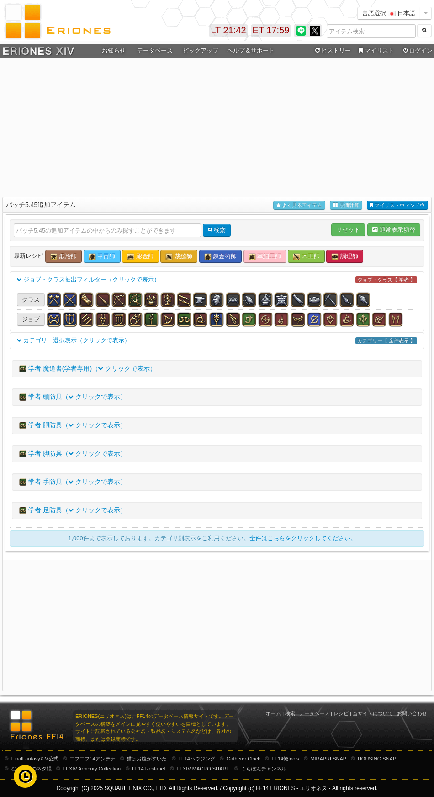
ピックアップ (200, 50)
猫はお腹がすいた (147, 758)
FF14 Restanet (148, 768)
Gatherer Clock (243, 758)
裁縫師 (178, 256)
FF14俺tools (285, 758)
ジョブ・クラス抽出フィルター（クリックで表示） (217, 280)
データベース (155, 50)
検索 (290, 713)
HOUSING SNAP (377, 758)
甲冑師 (102, 256)
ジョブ (31, 319)
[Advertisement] (217, 126)
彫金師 (140, 256)
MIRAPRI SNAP (328, 758)
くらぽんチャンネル (263, 768)
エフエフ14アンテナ (92, 758)
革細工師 (265, 256)
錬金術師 (220, 256)
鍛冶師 (63, 256)
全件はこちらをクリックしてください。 (302, 538)
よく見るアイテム (299, 205)
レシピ (341, 713)
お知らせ (114, 50)
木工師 (306, 256)
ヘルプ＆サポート (251, 50)
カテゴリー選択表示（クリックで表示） (217, 340)
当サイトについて (373, 713)
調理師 (344, 256)
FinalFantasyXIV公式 (34, 758)
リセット (348, 229)
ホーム (273, 713)
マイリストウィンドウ (397, 205)
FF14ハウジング (196, 758)
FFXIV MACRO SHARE (203, 768)
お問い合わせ (412, 713)
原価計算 (346, 205)
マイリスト (375, 51)
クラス (31, 299)
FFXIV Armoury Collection (92, 768)
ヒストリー (331, 51)
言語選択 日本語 (388, 13)
